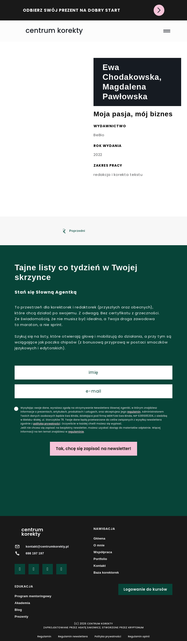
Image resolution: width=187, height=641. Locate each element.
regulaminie (76, 431)
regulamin (133, 412)
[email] (93, 391)
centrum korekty (54, 30)
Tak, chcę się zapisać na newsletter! (93, 448)
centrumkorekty (32, 531)
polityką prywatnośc (46, 423)
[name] (93, 372)
